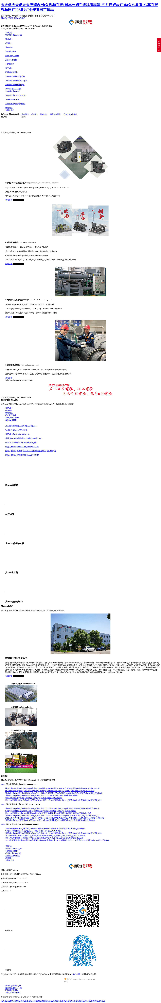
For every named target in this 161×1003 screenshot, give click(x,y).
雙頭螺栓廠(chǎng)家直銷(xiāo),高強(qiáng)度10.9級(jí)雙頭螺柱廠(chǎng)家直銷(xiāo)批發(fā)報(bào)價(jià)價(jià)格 (50, 820)
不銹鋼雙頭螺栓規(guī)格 (15, 76)
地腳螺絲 (9, 47)
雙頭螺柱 (9, 39)
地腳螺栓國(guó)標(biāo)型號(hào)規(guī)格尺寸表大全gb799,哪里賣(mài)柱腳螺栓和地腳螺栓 (41, 795)
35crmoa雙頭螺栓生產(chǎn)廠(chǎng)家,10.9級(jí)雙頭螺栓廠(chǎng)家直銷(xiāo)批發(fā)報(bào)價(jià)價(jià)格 (48, 813)
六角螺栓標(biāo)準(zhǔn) (15, 104)
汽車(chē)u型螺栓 (12, 56)
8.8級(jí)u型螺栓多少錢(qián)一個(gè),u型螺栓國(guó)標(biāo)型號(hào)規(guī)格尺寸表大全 (40, 811)
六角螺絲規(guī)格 (12, 91)
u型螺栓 (8, 43)
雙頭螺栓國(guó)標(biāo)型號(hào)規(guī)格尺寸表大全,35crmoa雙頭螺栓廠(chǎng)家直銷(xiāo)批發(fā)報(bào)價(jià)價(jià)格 (53, 833)
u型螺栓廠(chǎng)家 (13, 89)
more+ (3, 784)
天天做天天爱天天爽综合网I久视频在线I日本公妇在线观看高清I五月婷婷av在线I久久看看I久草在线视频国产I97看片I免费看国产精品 (53, 1001)
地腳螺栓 (9, 108)
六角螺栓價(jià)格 (12, 99)
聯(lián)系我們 (19, 18)
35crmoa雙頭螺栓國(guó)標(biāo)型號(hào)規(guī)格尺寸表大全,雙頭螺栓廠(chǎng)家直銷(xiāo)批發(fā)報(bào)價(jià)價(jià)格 (53, 800)
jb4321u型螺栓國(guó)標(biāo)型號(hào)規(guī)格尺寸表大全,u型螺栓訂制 (33, 798)
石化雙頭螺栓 (10, 51)
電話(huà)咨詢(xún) (12, 992)
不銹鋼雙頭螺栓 (11, 72)
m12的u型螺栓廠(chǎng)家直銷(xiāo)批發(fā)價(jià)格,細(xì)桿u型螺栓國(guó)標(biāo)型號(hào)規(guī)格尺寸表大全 (49, 791)
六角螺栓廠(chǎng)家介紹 (15, 95)
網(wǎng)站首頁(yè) (13, 985)
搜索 (23, 117)
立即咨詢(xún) (18, 200)
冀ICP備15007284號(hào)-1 (62, 974)
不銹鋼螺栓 (9, 64)
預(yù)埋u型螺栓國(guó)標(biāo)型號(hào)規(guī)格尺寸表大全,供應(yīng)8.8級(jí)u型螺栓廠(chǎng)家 (44, 838)
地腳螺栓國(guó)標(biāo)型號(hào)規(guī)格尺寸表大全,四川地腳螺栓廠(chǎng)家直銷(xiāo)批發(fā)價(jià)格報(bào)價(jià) (52, 815)
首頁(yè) (8, 33)
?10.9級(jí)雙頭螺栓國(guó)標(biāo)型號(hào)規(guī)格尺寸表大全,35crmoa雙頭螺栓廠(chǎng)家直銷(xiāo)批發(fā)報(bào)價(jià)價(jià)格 (57, 840)
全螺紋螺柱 (9, 110)
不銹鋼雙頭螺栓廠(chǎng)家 (16, 81)
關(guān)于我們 (7, 18)
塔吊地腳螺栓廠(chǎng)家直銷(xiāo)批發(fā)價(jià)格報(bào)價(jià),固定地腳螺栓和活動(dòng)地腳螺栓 (45, 828)
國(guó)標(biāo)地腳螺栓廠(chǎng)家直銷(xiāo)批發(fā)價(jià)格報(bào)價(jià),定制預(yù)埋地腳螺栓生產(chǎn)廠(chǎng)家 (52, 788)
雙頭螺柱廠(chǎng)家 (13, 35)
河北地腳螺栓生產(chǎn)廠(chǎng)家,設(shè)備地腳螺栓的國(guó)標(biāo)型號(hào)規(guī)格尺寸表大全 (45, 836)
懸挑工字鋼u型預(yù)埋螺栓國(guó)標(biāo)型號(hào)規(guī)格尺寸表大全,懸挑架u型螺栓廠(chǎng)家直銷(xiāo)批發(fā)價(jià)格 (54, 818)
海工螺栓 (9, 68)
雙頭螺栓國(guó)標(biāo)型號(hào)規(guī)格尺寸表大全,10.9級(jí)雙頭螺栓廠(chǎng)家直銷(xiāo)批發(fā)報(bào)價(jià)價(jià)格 (53, 793)
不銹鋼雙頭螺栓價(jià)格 (14, 85)
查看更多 (9, 200)
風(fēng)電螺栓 (11, 60)
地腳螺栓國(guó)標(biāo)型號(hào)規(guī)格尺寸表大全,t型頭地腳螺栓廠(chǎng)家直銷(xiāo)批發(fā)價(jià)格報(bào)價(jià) (52, 808)
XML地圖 (76, 974)
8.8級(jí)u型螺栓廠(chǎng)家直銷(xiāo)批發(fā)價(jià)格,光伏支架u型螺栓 (33, 831)
